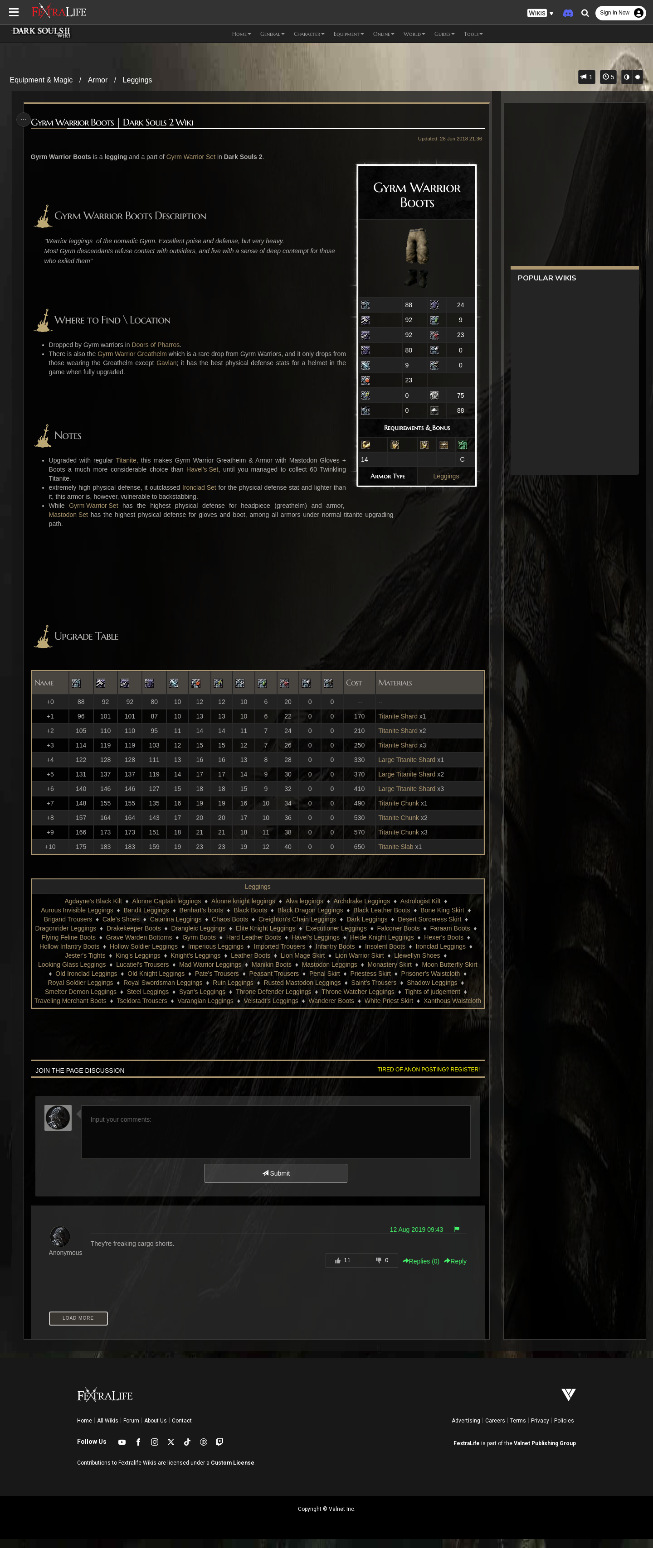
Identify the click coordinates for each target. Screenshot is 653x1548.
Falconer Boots (403, 928)
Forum (131, 1430)
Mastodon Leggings (329, 964)
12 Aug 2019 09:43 (413, 1238)
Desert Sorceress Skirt (429, 919)
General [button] (272, 33)
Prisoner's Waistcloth (430, 973)
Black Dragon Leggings (310, 910)
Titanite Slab (393, 846)
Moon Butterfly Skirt (449, 964)
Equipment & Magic (41, 80)
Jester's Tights (90, 955)
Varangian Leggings (234, 1000)
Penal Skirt (324, 973)
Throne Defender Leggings (273, 991)
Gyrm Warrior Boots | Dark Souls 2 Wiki (114, 122)
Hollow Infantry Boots (79, 946)
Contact (182, 1430)
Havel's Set (202, 469)
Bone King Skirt (442, 910)
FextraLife (466, 1452)
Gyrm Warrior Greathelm (136, 353)
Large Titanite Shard (405, 759)
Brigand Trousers (68, 919)
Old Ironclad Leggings (86, 973)
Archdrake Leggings (361, 901)
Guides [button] (444, 33)
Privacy (540, 1430)
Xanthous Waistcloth (257, 1009)
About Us (155, 1430)
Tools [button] (473, 33)
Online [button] (384, 33)
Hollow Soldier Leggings (154, 946)
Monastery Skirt (389, 964)
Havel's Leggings (326, 937)
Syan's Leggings (202, 991)
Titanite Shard (396, 716)
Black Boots (250, 910)
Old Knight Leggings (155, 973)
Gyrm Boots (209, 937)
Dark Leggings (366, 919)
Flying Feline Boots (79, 937)
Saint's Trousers (373, 982)
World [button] (414, 33)
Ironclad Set (199, 487)
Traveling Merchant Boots (99, 1000)
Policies (564, 1430)
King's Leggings (143, 955)
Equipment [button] (349, 33)
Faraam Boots (455, 928)
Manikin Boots (271, 964)
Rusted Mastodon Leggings (302, 982)
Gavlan (181, 363)
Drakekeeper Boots (138, 928)
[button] (540, 13)
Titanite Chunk (396, 803)
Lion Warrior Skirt (364, 955)
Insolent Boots (395, 946)
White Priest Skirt (417, 1000)
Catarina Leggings (175, 919)
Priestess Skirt (370, 973)
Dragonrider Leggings (70, 928)
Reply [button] (452, 1270)
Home (84, 1430)
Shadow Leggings (431, 982)
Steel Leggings (148, 991)
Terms (518, 1430)
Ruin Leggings (232, 982)
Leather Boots (255, 955)
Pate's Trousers (217, 973)
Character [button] (309, 33)
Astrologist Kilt (420, 901)
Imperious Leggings (225, 946)
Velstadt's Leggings (299, 1000)
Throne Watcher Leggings (357, 991)
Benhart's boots (201, 910)
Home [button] (241, 33)
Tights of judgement (432, 991)
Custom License (232, 1472)
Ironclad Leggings (450, 946)
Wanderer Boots (360, 1000)
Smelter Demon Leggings (80, 991)
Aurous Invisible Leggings (76, 910)
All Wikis (107, 1430)
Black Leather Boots (381, 910)
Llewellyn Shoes (422, 955)
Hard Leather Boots (263, 937)
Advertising (466, 1430)
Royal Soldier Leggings (80, 982)
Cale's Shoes (120, 919)
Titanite (127, 460)
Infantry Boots (345, 946)
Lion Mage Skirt (308, 955)
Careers (495, 1430)
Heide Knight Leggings (392, 937)
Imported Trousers (290, 946)
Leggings (137, 80)
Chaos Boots (229, 919)
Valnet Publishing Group (545, 1452)
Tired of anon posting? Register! (426, 1078)
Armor (98, 80)
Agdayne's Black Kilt (93, 901)
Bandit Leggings (146, 910)
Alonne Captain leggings (166, 901)
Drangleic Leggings (203, 928)
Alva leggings (304, 901)
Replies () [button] (418, 1270)
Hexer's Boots (453, 937)
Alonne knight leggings (243, 901)
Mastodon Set (70, 514)
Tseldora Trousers (170, 1000)
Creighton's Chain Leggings (297, 919)
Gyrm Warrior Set (193, 156)
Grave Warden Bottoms (149, 937)
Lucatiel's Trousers (142, 964)
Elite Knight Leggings (271, 928)
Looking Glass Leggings (71, 964)
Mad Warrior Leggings (210, 964)
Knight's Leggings (200, 955)
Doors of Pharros (158, 344)
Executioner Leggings (341, 928)
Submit (275, 1182)
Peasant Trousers (274, 973)
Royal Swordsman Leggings (162, 982)
